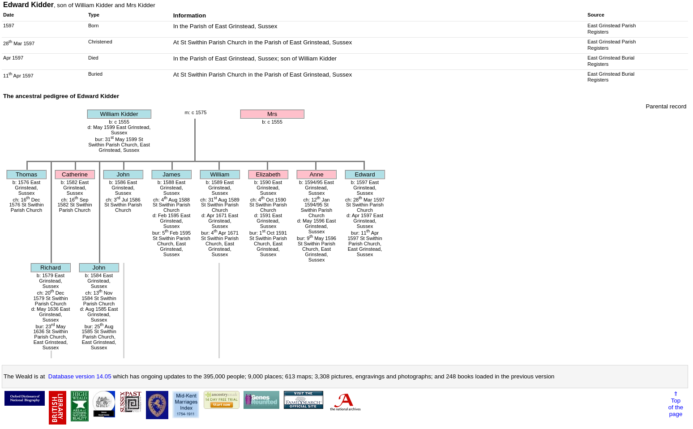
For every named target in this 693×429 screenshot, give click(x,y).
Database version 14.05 (79, 376)
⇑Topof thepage (675, 403)
